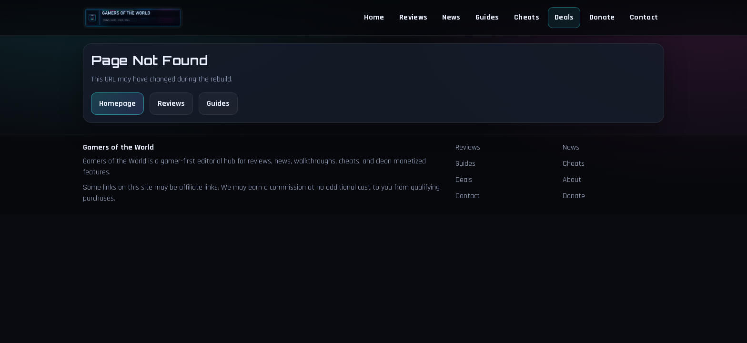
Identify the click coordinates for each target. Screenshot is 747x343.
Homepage (117, 104)
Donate (602, 17)
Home (374, 17)
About (572, 180)
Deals (564, 17)
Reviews (413, 17)
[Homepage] (133, 17)
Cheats (526, 17)
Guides (487, 17)
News (451, 17)
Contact (644, 17)
